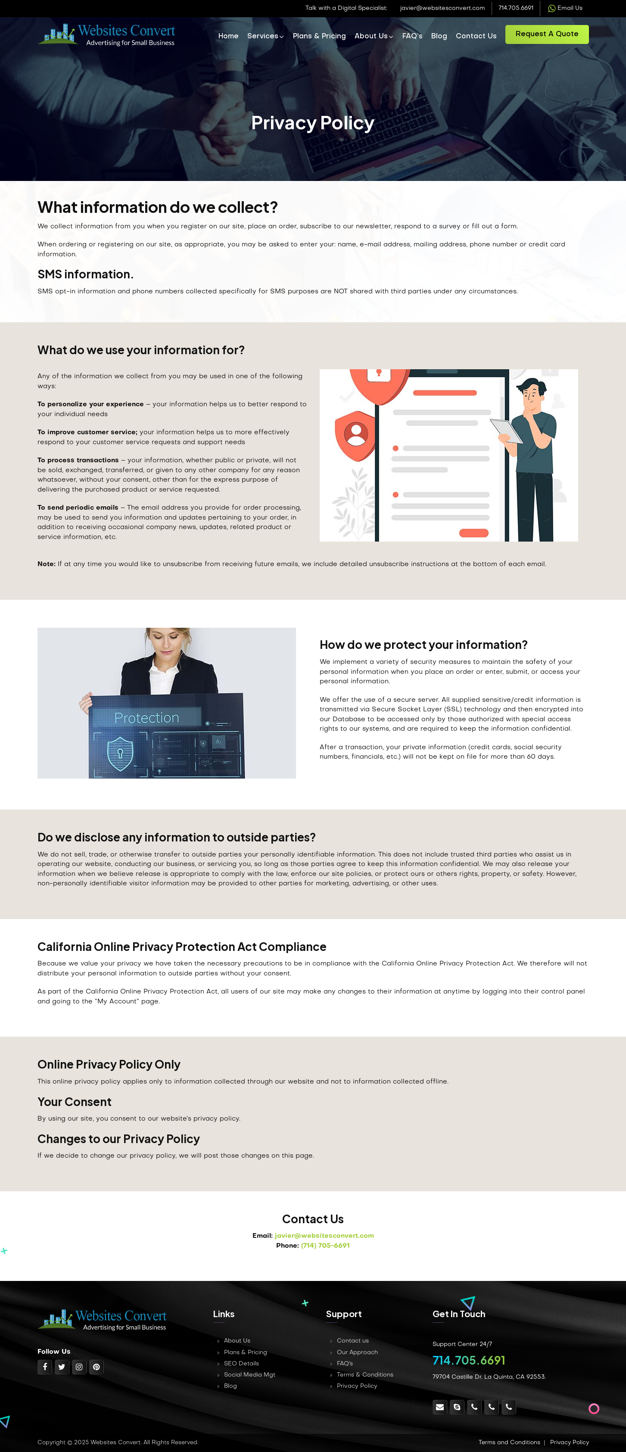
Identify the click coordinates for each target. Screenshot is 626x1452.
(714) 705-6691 (325, 1246)
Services (262, 36)
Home (228, 36)
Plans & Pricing (319, 36)
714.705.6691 (515, 8)
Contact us (353, 1341)
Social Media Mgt (249, 1375)
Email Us (564, 8)
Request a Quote (547, 34)
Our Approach (357, 1352)
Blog (439, 36)
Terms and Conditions (509, 1443)
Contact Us (476, 36)
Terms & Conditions (365, 1375)
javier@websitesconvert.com (442, 8)
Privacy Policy (357, 1386)
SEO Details (241, 1364)
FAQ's (345, 1364)
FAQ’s (412, 36)
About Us (371, 36)
